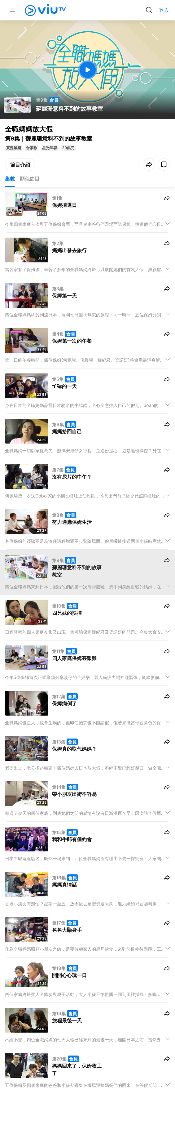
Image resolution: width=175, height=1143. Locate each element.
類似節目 (30, 179)
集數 (10, 179)
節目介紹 (20, 165)
